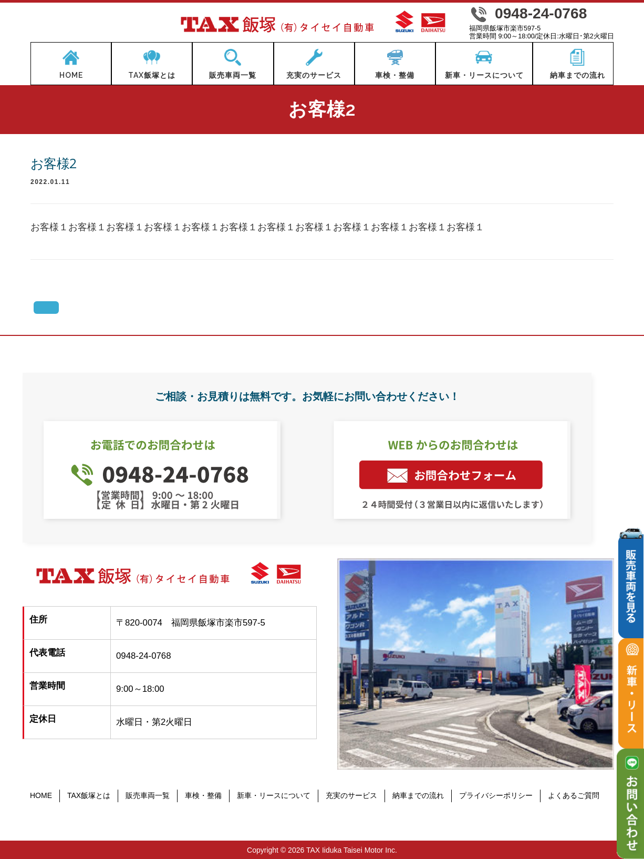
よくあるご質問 (573, 795)
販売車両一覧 (148, 795)
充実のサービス (351, 795)
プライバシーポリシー (496, 795)
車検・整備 (203, 795)
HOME (41, 795)
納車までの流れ (418, 795)
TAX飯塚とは (88, 795)
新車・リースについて (273, 795)
